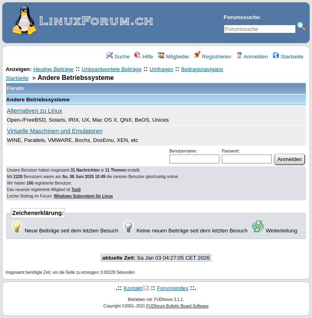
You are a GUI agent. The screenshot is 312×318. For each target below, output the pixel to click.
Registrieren (213, 57)
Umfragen (161, 69)
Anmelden (252, 57)
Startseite (288, 57)
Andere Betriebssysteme (37, 100)
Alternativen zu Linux (34, 110)
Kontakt (133, 288)
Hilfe (143, 57)
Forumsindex (172, 288)
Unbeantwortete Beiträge (111, 69)
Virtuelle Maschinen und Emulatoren (54, 131)
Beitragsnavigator (202, 69)
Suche (118, 57)
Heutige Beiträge (53, 69)
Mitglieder (173, 57)
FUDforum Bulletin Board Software (177, 306)
